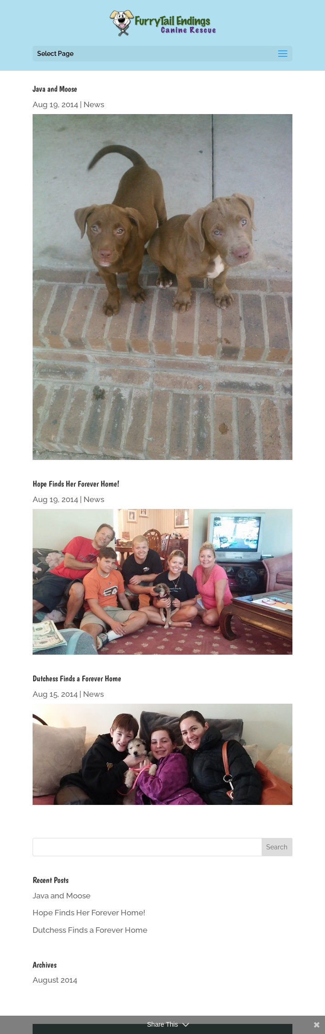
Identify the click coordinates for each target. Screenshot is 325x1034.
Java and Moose (55, 88)
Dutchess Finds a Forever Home (77, 678)
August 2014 (55, 980)
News (94, 104)
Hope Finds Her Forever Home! (76, 483)
